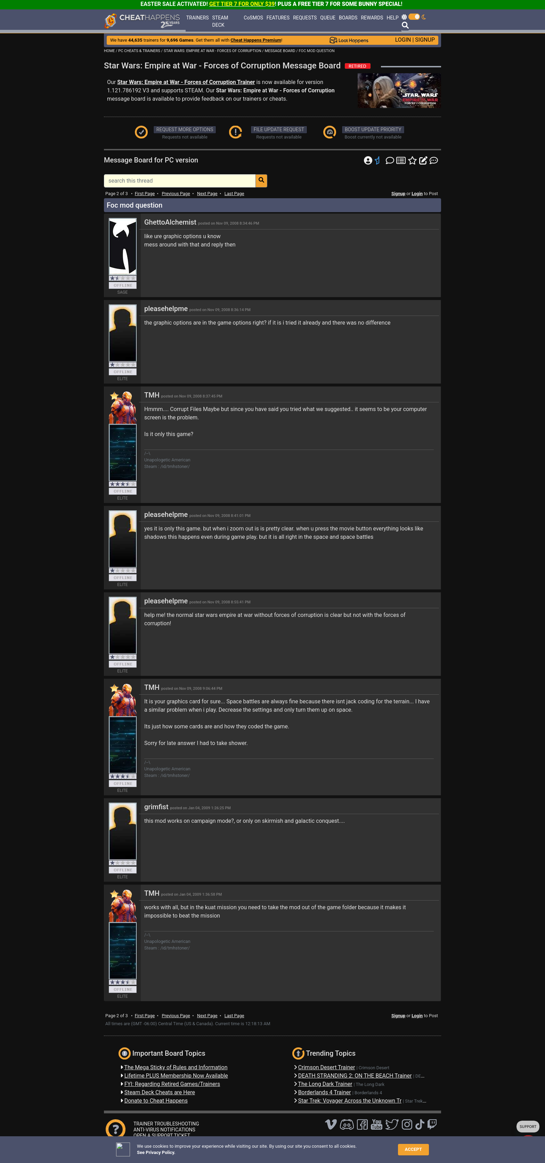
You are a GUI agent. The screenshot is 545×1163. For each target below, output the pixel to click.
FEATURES (278, 17)
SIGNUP (425, 39)
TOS (283, 1147)
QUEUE (327, 17)
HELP (392, 17)
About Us (304, 1147)
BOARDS (348, 17)
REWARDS (372, 17)
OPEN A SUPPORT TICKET (161, 1135)
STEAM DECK (220, 21)
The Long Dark (370, 1084)
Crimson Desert (374, 1067)
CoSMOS (253, 17)
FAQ (207, 1147)
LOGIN (403, 39)
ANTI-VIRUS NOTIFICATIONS (164, 1129)
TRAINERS (197, 17)
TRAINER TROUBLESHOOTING (166, 1124)
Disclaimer (228, 1147)
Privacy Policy (258, 1147)
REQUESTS (305, 17)
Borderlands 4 (368, 1092)
